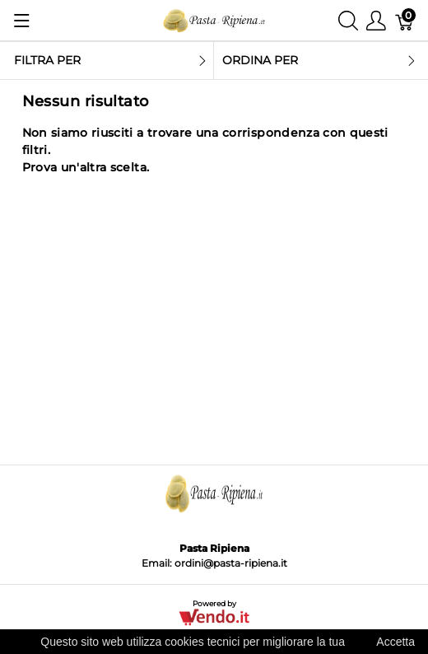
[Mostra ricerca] (348, 20)
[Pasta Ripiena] (214, 19)
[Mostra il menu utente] (376, 20)
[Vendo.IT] (213, 616)
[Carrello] (405, 20)
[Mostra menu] (22, 20)
